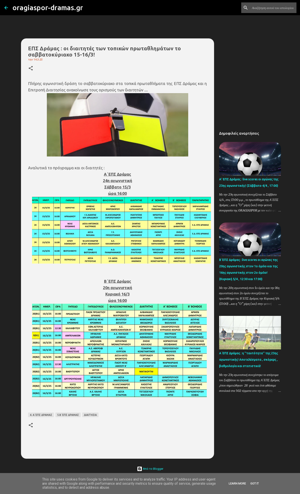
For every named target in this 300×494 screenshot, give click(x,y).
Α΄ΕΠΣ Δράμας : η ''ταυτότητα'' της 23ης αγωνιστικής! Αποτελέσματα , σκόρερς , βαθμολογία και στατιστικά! (248, 359)
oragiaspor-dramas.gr (47, 7)
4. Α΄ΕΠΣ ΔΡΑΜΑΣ (41, 414)
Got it (254, 483)
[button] (30, 69)
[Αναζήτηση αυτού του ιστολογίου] (273, 7)
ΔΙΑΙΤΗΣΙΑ (90, 414)
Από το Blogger (150, 468)
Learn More (237, 483)
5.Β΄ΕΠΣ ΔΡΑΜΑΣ (68, 414)
